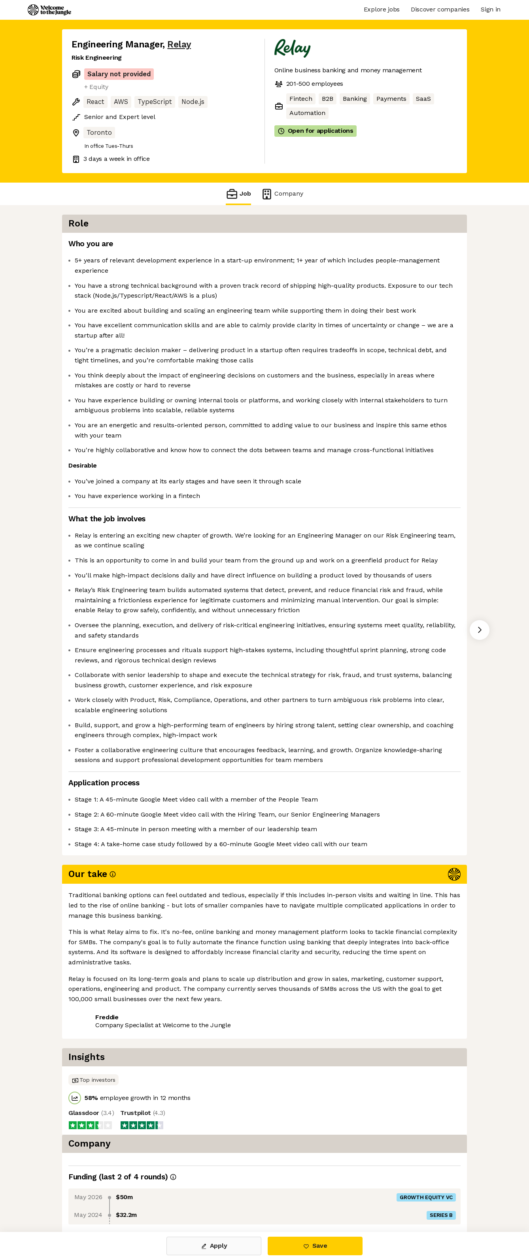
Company (282, 193)
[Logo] (49, 9)
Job (238, 193)
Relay (179, 44)
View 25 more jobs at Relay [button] (169, 1198)
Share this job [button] (93, 1198)
